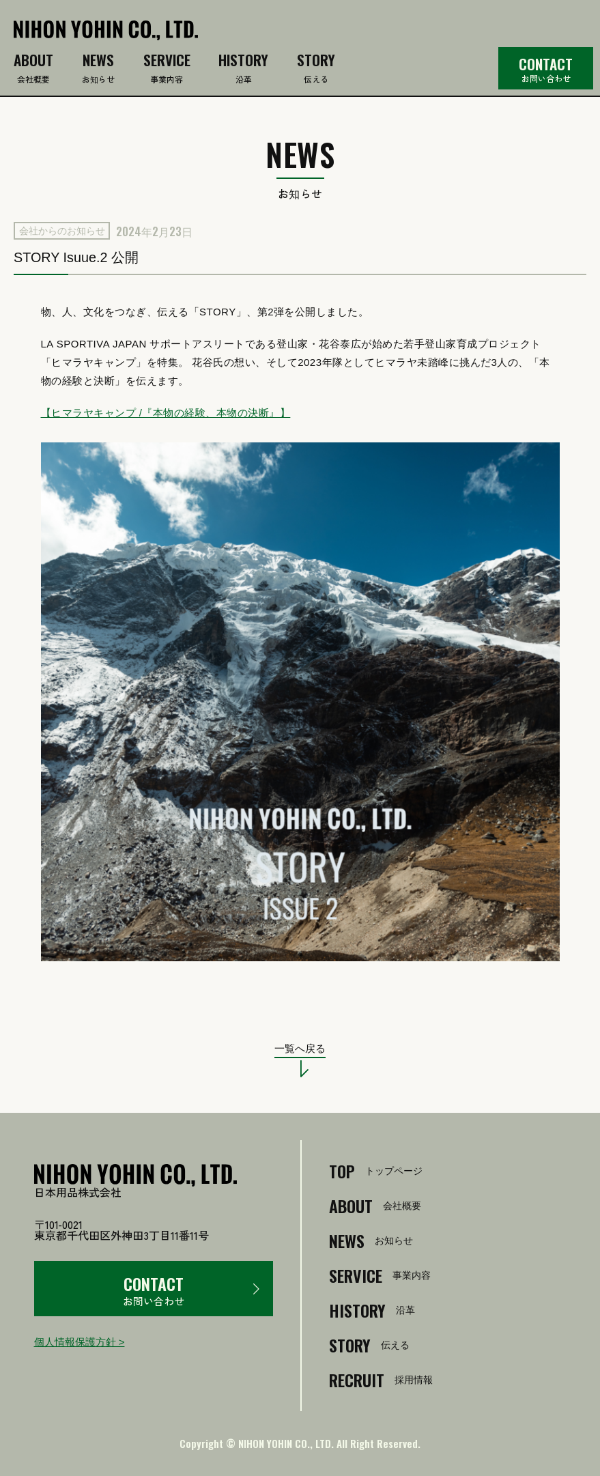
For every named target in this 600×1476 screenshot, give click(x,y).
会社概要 (33, 69)
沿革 (243, 69)
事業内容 (166, 69)
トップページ (376, 1171)
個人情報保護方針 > (79, 1342)
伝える (316, 69)
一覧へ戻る (300, 1048)
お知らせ (98, 69)
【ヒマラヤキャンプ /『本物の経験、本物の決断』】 (166, 412)
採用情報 (381, 1379)
